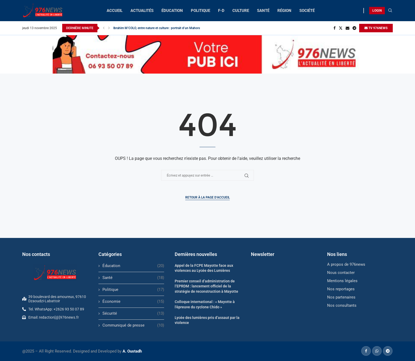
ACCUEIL (115, 10)
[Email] (347, 28)
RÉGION (284, 10)
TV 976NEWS (375, 28)
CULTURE (240, 10)
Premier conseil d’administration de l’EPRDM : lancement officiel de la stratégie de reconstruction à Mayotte (206, 286)
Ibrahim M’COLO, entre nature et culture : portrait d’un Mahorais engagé (163, 28)
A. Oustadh (132, 351)
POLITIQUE (200, 10)
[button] (104, 28)
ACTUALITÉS (142, 10)
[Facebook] (334, 28)
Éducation (133, 266)
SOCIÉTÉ (307, 10)
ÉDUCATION (172, 10)
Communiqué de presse (133, 325)
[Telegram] (354, 28)
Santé (133, 278)
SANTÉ (263, 10)
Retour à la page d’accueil (207, 197)
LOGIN (377, 10)
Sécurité (133, 313)
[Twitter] (341, 28)
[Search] (390, 10)
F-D (221, 10)
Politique (133, 289)
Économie (133, 301)
